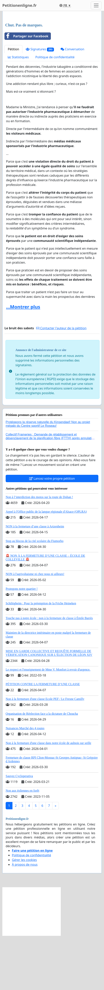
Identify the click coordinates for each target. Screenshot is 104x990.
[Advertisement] (52, 44)
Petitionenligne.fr (19, 5)
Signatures (40, 103)
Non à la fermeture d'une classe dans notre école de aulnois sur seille (48, 797)
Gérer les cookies (24, 914)
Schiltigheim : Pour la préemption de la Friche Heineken (41, 657)
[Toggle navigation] (96, 5)
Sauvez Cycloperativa (19, 830)
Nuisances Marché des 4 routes (25, 782)
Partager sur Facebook (26, 90)
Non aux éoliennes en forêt (22, 845)
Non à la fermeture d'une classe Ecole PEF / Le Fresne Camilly (45, 753)
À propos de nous (25, 919)
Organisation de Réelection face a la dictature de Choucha (42, 768)
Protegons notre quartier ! (22, 643)
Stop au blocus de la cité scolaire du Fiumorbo (34, 595)
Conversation (72, 103)
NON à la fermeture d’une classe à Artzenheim (35, 580)
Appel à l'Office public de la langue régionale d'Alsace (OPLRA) (46, 566)
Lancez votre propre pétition (52, 533)
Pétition (13, 103)
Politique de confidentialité (55, 111)
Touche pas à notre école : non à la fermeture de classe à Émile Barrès (49, 672)
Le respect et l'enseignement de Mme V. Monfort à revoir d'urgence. (48, 724)
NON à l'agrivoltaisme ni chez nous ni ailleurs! (35, 628)
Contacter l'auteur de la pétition (61, 382)
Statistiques (18, 111)
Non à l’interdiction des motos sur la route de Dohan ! (39, 551)
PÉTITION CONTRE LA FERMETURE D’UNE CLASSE (43, 738)
